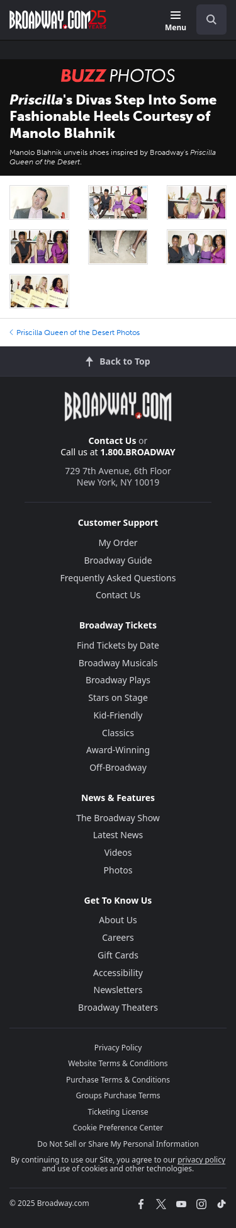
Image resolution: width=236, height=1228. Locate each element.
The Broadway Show (118, 818)
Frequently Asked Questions (118, 578)
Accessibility (118, 973)
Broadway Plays (118, 680)
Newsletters (118, 990)
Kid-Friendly (118, 715)
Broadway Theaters (118, 1007)
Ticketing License (118, 1111)
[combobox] (206, 19)
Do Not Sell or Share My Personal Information (118, 1144)
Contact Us (113, 440)
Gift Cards (118, 955)
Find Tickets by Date (118, 645)
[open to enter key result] (211, 19)
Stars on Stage (118, 697)
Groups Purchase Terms (118, 1095)
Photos (118, 870)
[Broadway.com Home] (57, 19)
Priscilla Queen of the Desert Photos (74, 332)
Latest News (118, 835)
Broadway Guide (118, 560)
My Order (117, 543)
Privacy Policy (118, 1047)
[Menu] (175, 21)
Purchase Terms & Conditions (118, 1079)
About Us (118, 920)
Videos (118, 852)
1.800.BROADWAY (138, 452)
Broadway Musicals (118, 663)
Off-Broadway (118, 767)
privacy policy (201, 1159)
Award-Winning (118, 750)
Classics (118, 733)
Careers (117, 937)
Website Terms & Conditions (117, 1063)
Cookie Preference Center (118, 1127)
